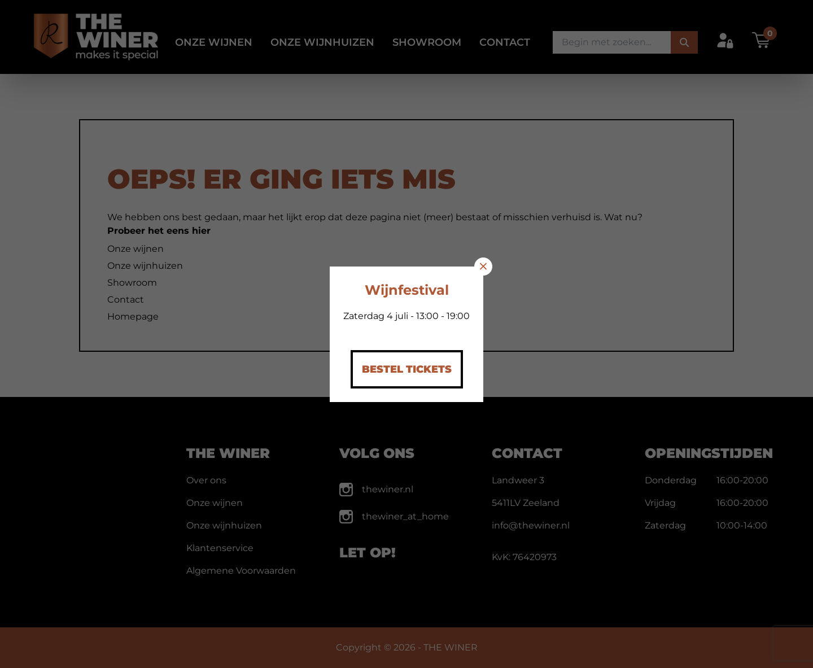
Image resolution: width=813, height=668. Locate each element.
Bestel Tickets (407, 369)
